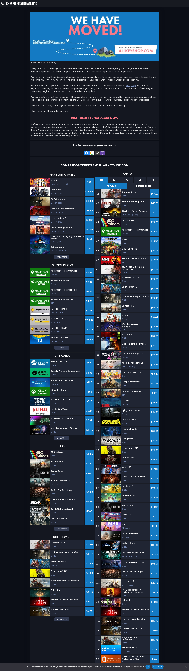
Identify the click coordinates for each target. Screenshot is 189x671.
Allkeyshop (131, 85)
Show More (62, 257)
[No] (185, 666)
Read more (157, 667)
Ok (148, 667)
